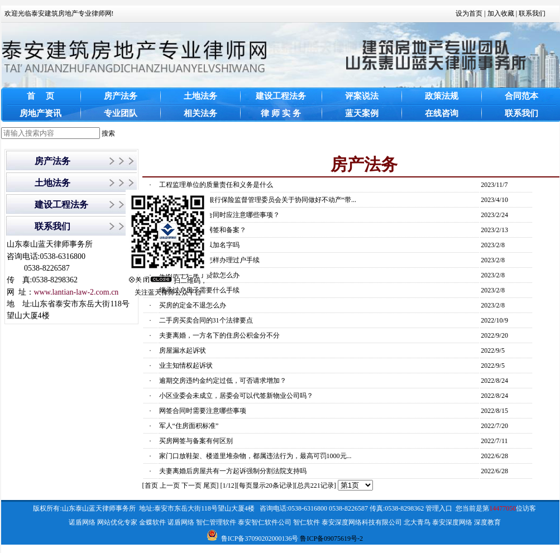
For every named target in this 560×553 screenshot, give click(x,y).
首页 (151, 485)
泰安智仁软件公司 (264, 522)
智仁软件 (306, 522)
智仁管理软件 (216, 522)
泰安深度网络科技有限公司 (362, 522)
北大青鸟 (417, 522)
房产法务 (52, 161)
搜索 (108, 133)
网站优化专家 (117, 522)
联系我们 (532, 13)
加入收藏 (500, 13)
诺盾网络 (82, 522)
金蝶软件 (152, 522)
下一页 (191, 485)
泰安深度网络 (452, 522)
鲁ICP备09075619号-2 (331, 538)
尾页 (210, 485)
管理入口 (438, 508)
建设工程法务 (61, 204)
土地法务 (52, 182)
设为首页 (469, 13)
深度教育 (487, 522)
